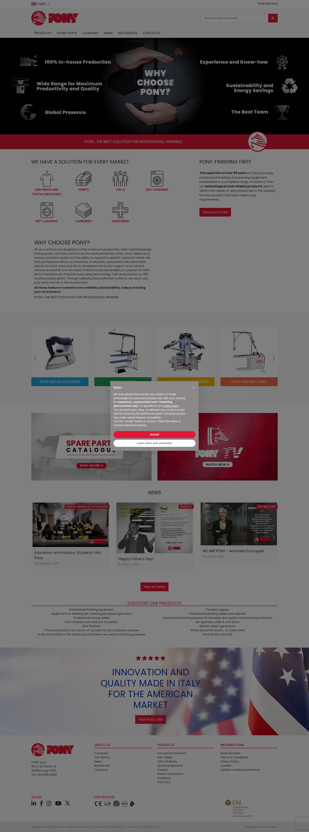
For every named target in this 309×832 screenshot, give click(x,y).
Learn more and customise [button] (154, 443)
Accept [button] (154, 434)
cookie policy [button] (171, 405)
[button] (193, 387)
